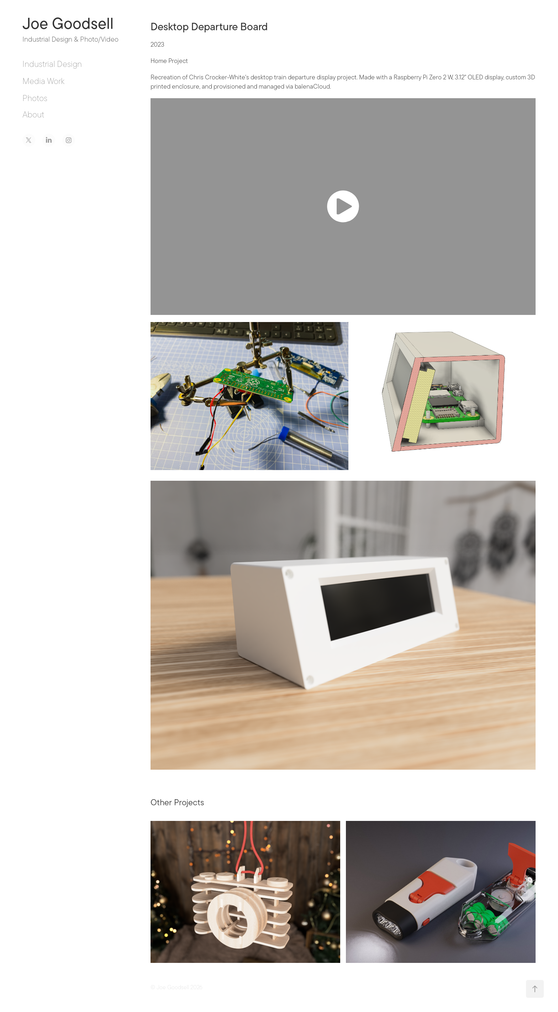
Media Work (43, 81)
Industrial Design (52, 64)
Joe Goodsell (68, 23)
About (33, 114)
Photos (34, 98)
